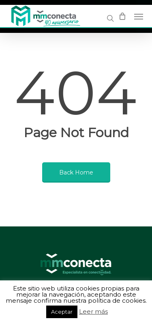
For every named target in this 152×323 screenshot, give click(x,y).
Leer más (93, 311)
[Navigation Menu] (138, 16)
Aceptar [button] (62, 311)
